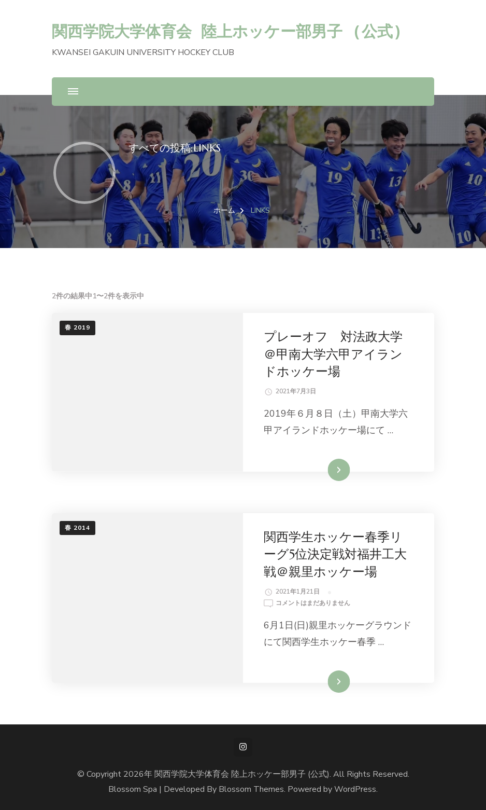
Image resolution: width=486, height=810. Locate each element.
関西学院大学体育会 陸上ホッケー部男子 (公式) (227, 31)
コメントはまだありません (313, 603)
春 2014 (77, 528)
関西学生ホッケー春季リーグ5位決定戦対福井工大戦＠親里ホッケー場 (335, 554)
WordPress (355, 789)
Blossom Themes (251, 789)
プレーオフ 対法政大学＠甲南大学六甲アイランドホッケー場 (333, 354)
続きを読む (323, 469)
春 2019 (77, 327)
